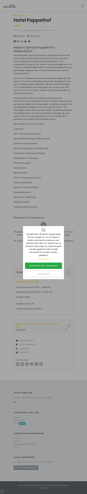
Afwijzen (43, 274)
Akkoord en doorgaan (43, 266)
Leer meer (43, 259)
